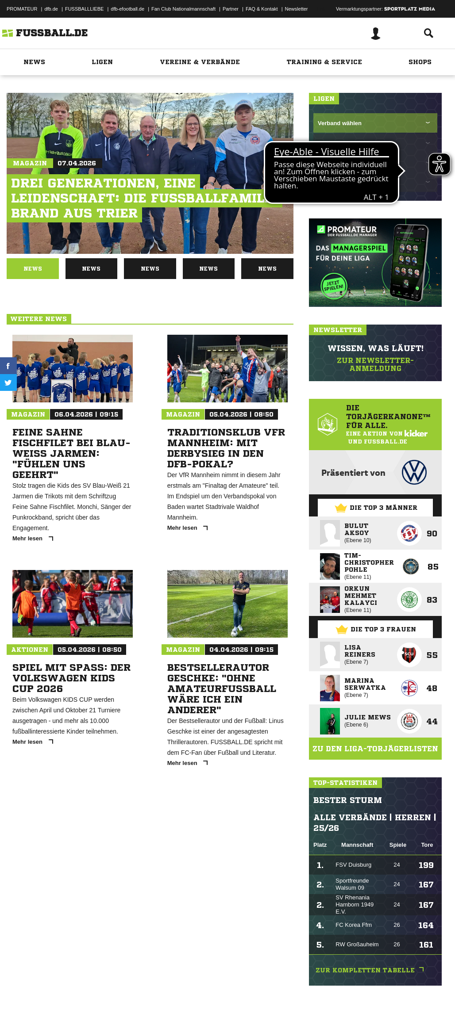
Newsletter (296, 8)
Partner (231, 8)
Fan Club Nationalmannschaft (183, 8)
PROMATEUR (22, 8)
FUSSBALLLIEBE (84, 8)
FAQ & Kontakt (262, 8)
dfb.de (51, 8)
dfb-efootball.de (127, 8)
